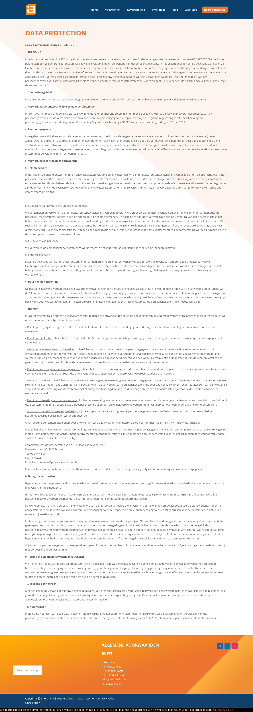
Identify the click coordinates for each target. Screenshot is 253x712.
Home (94, 9)
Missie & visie (65, 698)
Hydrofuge (159, 9)
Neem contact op (215, 9)
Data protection (86, 698)
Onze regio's (32, 703)
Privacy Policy (106, 698)
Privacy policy (225, 709)
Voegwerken (112, 9)
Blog (175, 9)
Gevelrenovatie (136, 9)
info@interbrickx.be (114, 679)
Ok (215, 709)
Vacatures (191, 9)
